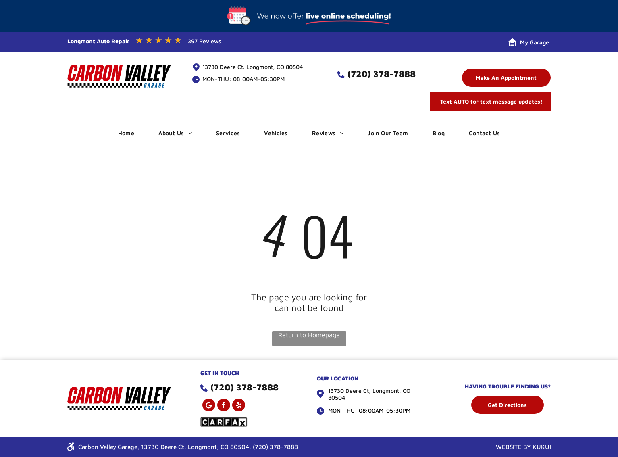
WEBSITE (509, 446)
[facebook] (223, 406)
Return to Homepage (309, 334)
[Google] (208, 406)
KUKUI (542, 446)
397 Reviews (204, 41)
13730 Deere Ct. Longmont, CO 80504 (252, 66)
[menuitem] (126, 132)
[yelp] (238, 406)
